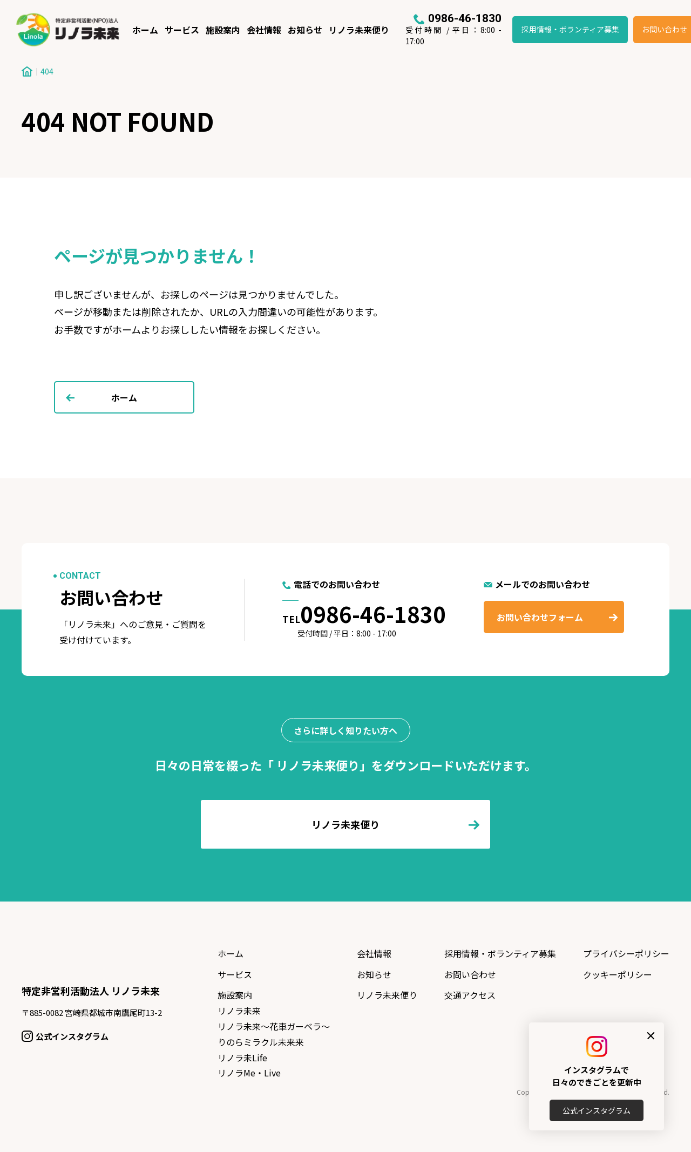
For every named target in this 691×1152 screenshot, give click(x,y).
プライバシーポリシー (626, 953)
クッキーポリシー (617, 974)
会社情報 (264, 29)
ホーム (145, 29)
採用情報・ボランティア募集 (570, 29)
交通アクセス (470, 994)
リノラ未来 (239, 1010)
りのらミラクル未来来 (261, 1041)
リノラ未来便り (359, 29)
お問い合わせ (470, 974)
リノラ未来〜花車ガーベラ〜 (274, 1026)
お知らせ (305, 29)
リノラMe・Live (249, 1072)
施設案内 (223, 29)
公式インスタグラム (597, 1110)
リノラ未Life (242, 1057)
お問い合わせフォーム (540, 617)
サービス (182, 29)
